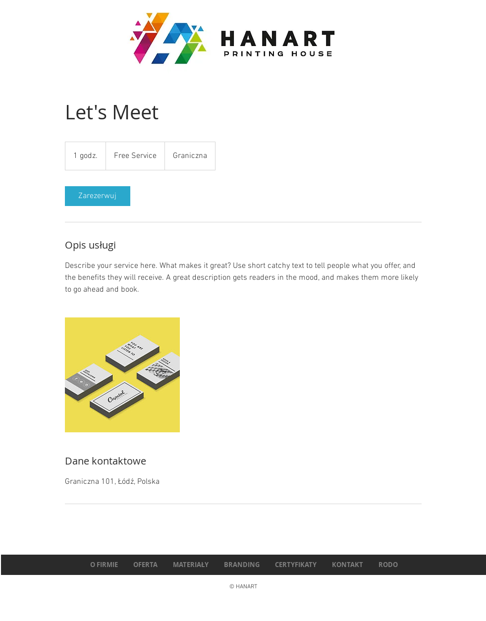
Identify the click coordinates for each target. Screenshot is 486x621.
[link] (97, 196)
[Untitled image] (122, 374)
